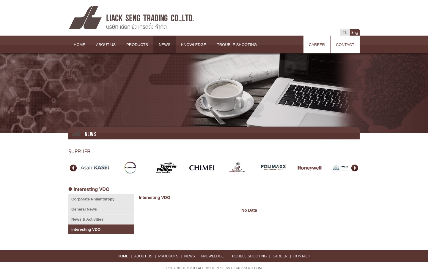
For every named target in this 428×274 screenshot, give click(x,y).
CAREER (317, 44)
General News (84, 209)
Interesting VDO (85, 229)
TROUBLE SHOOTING (237, 44)
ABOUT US (106, 44)
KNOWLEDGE (193, 44)
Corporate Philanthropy (92, 199)
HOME (79, 44)
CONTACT (345, 44)
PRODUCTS (137, 44)
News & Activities (87, 219)
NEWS (164, 44)
